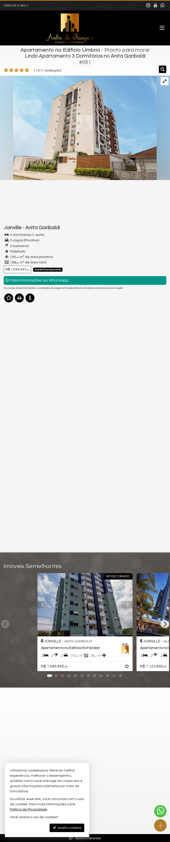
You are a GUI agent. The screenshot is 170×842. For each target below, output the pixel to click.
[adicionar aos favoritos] (127, 667)
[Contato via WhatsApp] (160, 811)
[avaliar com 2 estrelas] (11, 70)
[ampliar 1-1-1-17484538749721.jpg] (78, 127)
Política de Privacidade (28, 809)
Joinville (13, 227)
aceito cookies (67, 828)
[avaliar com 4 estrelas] (21, 70)
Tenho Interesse (85, 838)
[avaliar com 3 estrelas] (16, 70)
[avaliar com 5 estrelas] (27, 70)
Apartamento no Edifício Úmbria (60, 50)
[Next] (131, 604)
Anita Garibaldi (42, 227)
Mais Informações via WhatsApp (37, 280)
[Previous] (39, 604)
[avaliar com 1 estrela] (6, 70)
